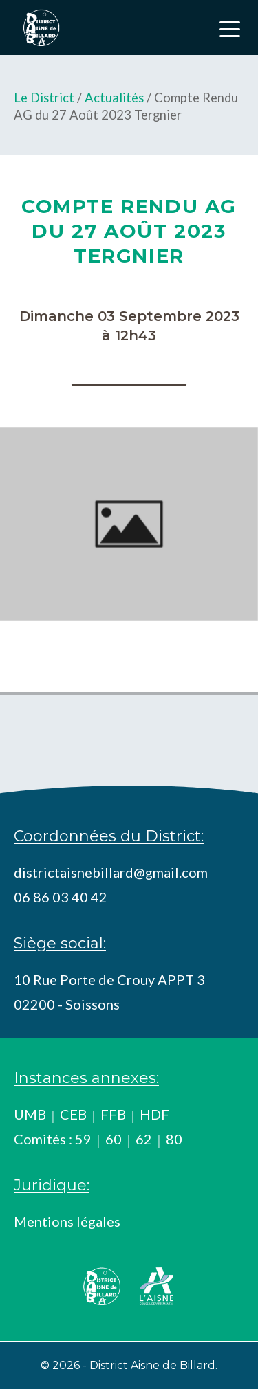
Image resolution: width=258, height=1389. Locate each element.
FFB (113, 1114)
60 (113, 1139)
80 (174, 1139)
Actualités (114, 97)
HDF (154, 1114)
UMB (30, 1114)
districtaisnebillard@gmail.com (111, 872)
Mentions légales (67, 1221)
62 (144, 1139)
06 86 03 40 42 (60, 897)
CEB (73, 1114)
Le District (44, 97)
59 (83, 1139)
